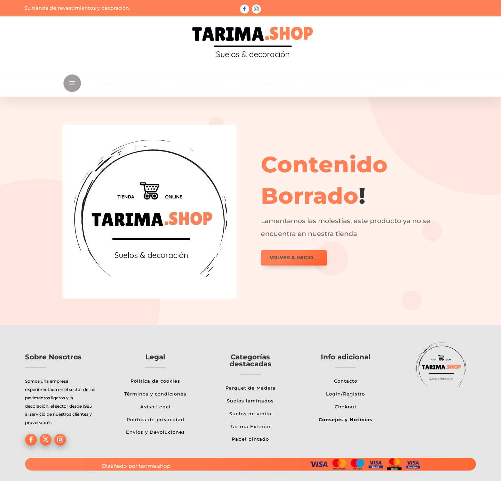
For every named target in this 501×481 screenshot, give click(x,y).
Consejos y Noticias (345, 419)
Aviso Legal (155, 406)
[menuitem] (127, 83)
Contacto (345, 381)
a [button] (72, 83)
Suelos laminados (250, 400)
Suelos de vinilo (250, 413)
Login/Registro (345, 394)
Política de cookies (155, 381)
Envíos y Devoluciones (155, 432)
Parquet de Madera (250, 388)
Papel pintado (250, 439)
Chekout (346, 406)
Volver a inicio (291, 257)
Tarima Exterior (250, 426)
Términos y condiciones (155, 394)
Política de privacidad (155, 419)
